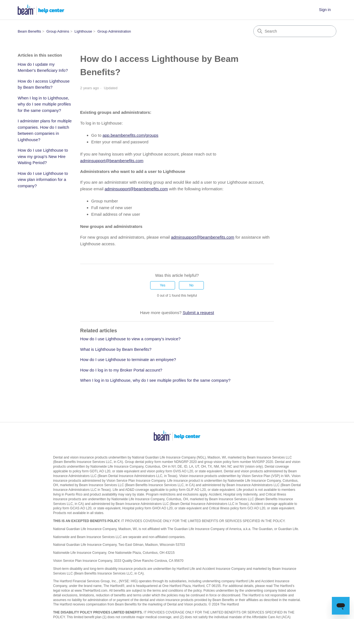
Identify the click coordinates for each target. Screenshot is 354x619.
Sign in (325, 9)
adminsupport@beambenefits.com (112, 160)
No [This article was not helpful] (191, 285)
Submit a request (198, 312)
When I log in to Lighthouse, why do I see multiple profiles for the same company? (44, 104)
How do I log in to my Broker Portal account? (121, 370)
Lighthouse (83, 31)
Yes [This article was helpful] (162, 285)
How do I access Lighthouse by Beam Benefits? (44, 84)
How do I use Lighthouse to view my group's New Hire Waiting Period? (43, 156)
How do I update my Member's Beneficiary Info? (43, 67)
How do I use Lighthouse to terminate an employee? (128, 359)
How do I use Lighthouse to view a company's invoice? (130, 338)
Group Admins (57, 31)
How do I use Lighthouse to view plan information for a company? (43, 179)
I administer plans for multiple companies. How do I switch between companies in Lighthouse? (45, 130)
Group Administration (114, 31)
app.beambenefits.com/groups (130, 135)
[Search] (295, 31)
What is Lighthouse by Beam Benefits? (116, 349)
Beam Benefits (29, 31)
